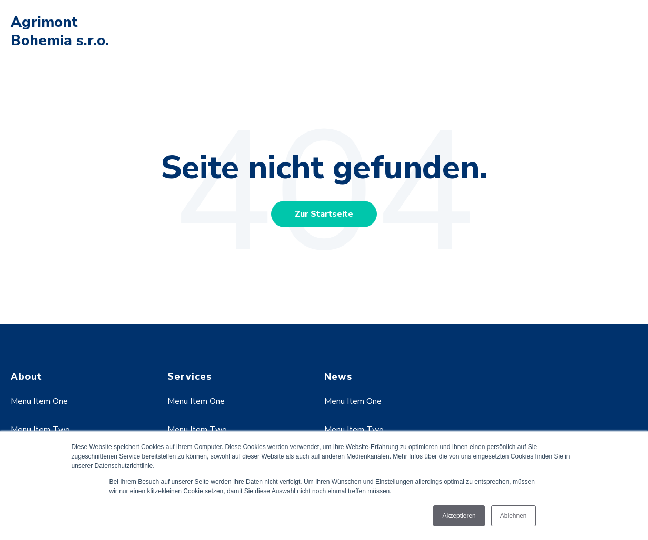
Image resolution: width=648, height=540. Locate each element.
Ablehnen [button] (513, 515)
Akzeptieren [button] (458, 515)
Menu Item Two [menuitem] (40, 429)
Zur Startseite (324, 214)
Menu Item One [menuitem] (39, 401)
